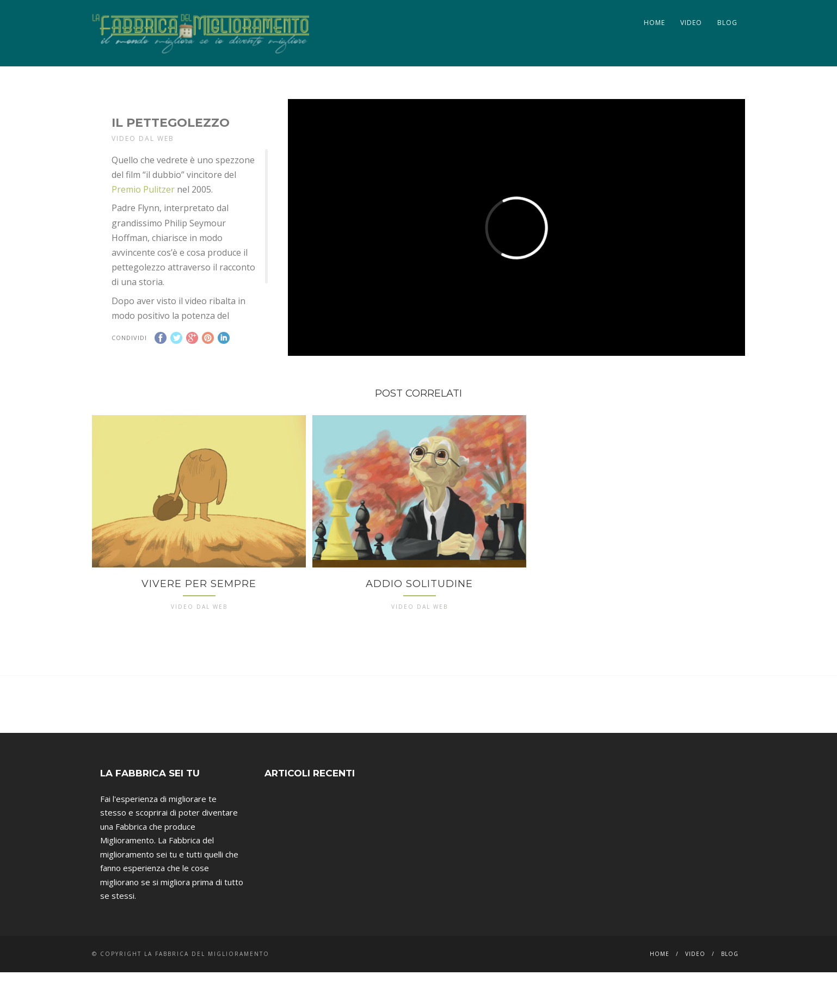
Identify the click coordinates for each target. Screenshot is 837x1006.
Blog (727, 22)
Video (691, 22)
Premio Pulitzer (143, 189)
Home (654, 22)
